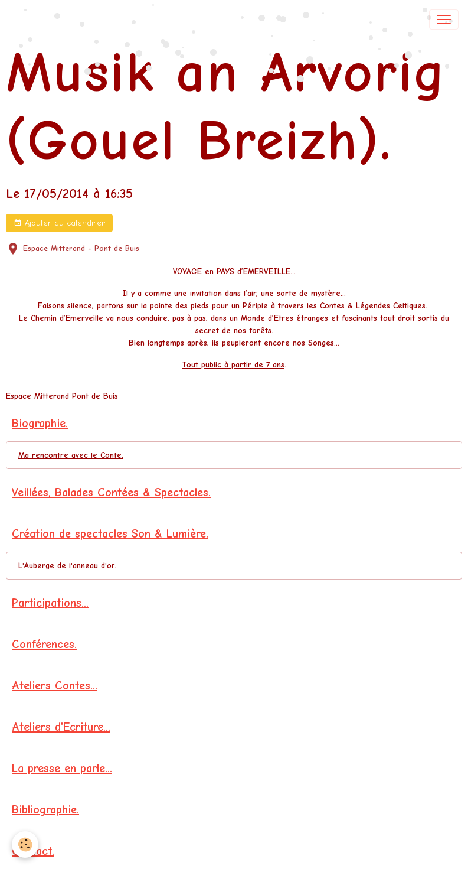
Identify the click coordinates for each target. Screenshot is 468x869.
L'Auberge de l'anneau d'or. (67, 566)
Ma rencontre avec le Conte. (70, 455)
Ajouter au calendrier (59, 223)
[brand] (50, 19)
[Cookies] (25, 844)
